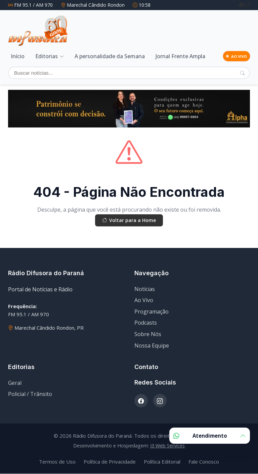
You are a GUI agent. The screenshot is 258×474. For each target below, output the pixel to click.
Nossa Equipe (151, 345)
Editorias (46, 55)
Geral (15, 383)
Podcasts (145, 323)
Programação (151, 312)
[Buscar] (129, 71)
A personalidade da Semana (110, 55)
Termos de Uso (57, 462)
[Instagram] (247, 5)
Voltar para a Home (129, 219)
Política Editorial (162, 462)
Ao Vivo (143, 300)
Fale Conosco (203, 462)
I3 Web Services (167, 446)
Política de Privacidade (110, 462)
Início (18, 55)
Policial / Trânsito (30, 394)
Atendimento (209, 436)
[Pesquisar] (242, 71)
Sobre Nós (147, 334)
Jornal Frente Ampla (180, 55)
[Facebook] (242, 5)
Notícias (144, 289)
